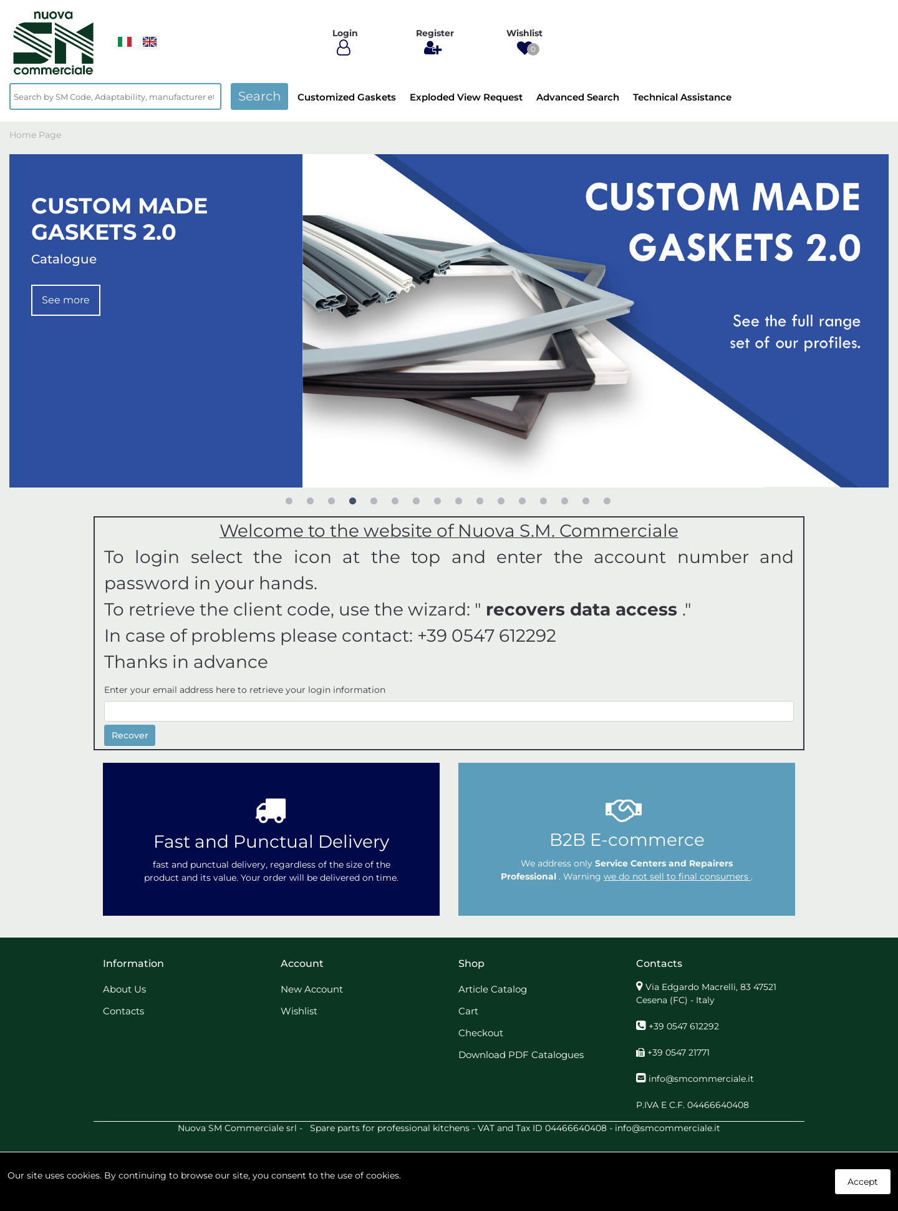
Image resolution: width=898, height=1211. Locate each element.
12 (522, 500)
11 (501, 500)
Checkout (480, 1033)
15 (585, 500)
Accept (862, 1181)
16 (607, 500)
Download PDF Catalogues (521, 1055)
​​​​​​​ (124, 41)
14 (564, 500)
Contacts (123, 1011)
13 (543, 500)
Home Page (35, 134)
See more (66, 300)
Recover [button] (130, 735)
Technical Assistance (682, 97)
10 (479, 500)
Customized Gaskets (346, 97)
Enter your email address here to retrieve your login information (244, 689)
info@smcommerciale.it (701, 1078)
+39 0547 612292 (684, 1026)
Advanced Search (577, 97)
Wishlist (299, 1011)
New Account (312, 989)
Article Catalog (492, 989)
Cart (468, 1011)
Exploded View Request (466, 97)
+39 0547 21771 (678, 1052)
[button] (524, 48)
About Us (124, 989)
